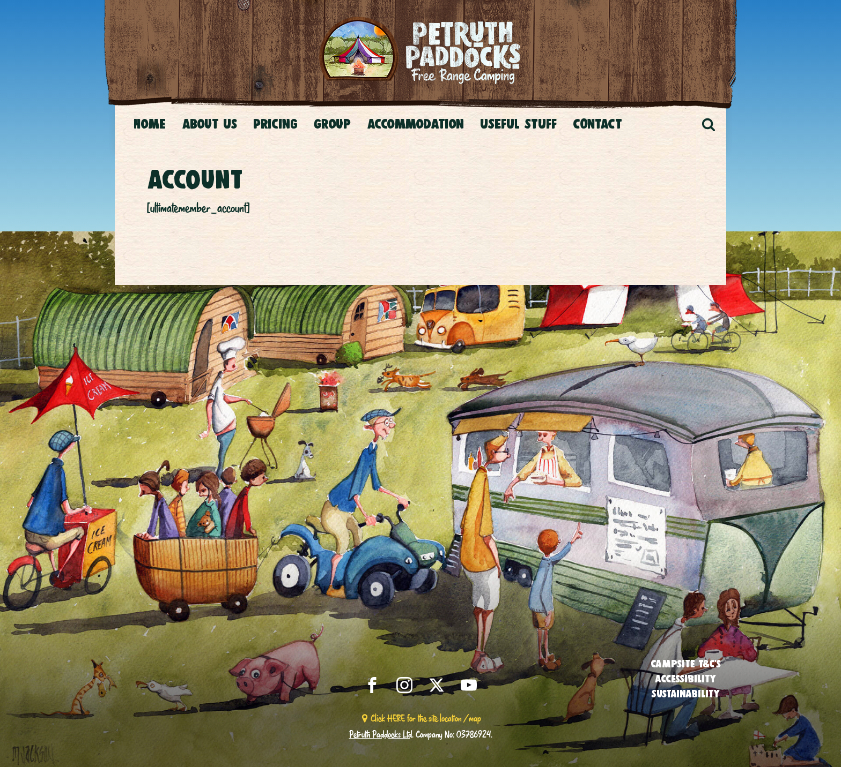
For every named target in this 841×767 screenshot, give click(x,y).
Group (332, 124)
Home (150, 124)
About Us (209, 124)
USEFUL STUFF (518, 124)
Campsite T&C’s (686, 663)
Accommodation (415, 124)
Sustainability (685, 693)
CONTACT (597, 124)
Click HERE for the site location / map (426, 718)
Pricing (275, 124)
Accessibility (685, 678)
